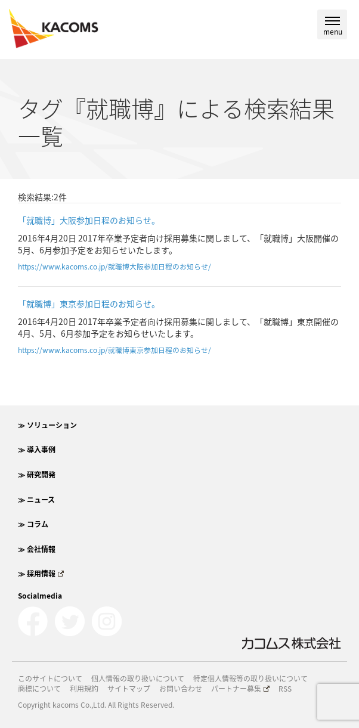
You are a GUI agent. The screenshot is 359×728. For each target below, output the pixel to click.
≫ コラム (33, 524)
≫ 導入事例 (36, 449)
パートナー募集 (240, 689)
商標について (39, 689)
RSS (285, 689)
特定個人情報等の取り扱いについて (250, 679)
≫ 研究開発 (36, 474)
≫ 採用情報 (41, 573)
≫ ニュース (36, 499)
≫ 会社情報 (36, 549)
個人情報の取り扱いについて (137, 679)
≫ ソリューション (47, 425)
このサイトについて (50, 679)
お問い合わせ (180, 689)
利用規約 (84, 689)
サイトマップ (128, 689)
